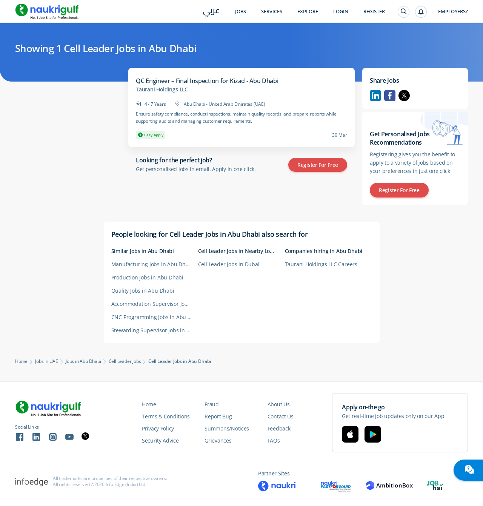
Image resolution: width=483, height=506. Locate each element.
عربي (211, 12)
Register (374, 11)
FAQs (274, 440)
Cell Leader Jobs (125, 361)
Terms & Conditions (166, 416)
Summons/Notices (227, 428)
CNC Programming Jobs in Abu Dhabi (154, 317)
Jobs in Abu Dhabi (83, 361)
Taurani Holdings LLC (162, 89)
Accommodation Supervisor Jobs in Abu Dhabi (154, 303)
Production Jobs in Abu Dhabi (147, 277)
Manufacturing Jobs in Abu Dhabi (152, 264)
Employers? (453, 11)
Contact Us (281, 416)
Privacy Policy (158, 428)
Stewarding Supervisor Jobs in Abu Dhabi (154, 330)
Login (340, 11)
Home (21, 361)
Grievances (218, 440)
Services (271, 11)
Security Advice (160, 440)
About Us (279, 404)
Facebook (389, 95)
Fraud (212, 404)
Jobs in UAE (46, 361)
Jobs (240, 11)
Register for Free (317, 164)
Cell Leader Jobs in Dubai (229, 264)
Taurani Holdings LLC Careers (321, 264)
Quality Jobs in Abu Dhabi (142, 290)
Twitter (404, 95)
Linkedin (375, 95)
